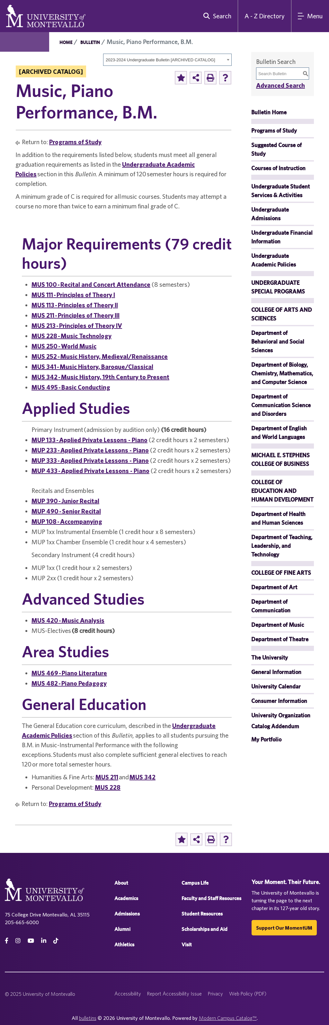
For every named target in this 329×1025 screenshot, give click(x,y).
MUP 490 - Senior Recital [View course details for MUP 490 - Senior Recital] (66, 511)
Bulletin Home (269, 112)
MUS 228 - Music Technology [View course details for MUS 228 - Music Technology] (71, 335)
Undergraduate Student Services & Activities (280, 190)
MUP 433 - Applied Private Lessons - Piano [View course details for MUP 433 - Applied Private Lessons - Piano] (90, 470)
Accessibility (127, 993)
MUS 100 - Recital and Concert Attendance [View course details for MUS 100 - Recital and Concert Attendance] (90, 284)
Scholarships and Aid (204, 929)
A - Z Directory (265, 16)
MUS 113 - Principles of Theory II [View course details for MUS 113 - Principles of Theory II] (74, 305)
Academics (126, 898)
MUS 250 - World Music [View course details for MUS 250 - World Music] (63, 346)
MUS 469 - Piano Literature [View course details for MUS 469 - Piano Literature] (69, 673)
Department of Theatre (279, 639)
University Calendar (276, 686)
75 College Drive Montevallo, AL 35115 (47, 914)
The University (269, 657)
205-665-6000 (22, 922)
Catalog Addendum (275, 726)
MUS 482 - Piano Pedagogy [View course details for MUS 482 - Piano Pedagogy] (69, 683)
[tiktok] (55, 940)
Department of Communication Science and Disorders (281, 405)
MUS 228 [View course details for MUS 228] (107, 787)
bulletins (87, 1018)
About (121, 883)
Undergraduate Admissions (270, 214)
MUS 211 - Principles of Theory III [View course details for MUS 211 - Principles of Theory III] (75, 315)
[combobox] (167, 60)
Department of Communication (270, 606)
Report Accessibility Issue (174, 993)
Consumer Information (279, 700)
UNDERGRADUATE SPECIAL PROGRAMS (278, 287)
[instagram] (18, 940)
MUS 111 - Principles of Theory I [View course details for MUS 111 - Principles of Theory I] (73, 294)
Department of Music (277, 624)
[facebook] (6, 940)
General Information (276, 672)
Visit (187, 945)
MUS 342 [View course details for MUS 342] (142, 777)
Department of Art (274, 587)
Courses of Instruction (278, 168)
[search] (216, 16)
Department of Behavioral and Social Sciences (277, 341)
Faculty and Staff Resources (211, 898)
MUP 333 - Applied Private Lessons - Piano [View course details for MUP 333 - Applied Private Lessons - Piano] (90, 460)
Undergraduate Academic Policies (273, 260)
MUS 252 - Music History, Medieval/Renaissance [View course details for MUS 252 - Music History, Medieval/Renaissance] (99, 356)
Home (65, 42)
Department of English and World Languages (279, 432)
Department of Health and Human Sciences (278, 518)
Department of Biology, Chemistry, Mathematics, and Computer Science (282, 373)
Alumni (122, 929)
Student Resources (202, 914)
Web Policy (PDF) (247, 993)
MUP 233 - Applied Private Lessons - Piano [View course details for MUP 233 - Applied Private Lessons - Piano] (90, 450)
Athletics (124, 945)
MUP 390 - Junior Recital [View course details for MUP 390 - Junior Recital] (65, 500)
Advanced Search (280, 85)
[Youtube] (31, 940)
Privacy (215, 993)
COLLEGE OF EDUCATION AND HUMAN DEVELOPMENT (282, 491)
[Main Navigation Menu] (310, 16)
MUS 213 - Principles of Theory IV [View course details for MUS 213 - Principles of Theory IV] (76, 325)
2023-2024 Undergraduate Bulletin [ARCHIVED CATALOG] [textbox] (160, 59)
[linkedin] (43, 940)
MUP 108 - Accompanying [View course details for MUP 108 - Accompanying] (66, 521)
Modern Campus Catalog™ (228, 1018)
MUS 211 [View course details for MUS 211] (106, 777)
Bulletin (90, 42)
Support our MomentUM (284, 928)
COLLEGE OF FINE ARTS (281, 572)
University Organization (280, 715)
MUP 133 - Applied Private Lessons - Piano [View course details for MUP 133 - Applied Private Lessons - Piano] (89, 439)
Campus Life (195, 883)
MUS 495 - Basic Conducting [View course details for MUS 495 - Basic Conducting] (70, 387)
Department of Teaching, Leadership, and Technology (281, 546)
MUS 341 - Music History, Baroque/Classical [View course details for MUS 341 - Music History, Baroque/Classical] (92, 366)
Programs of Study (75, 141)
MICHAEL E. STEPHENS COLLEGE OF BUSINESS (280, 459)
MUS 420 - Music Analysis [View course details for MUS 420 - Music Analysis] (67, 620)
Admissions (127, 914)
